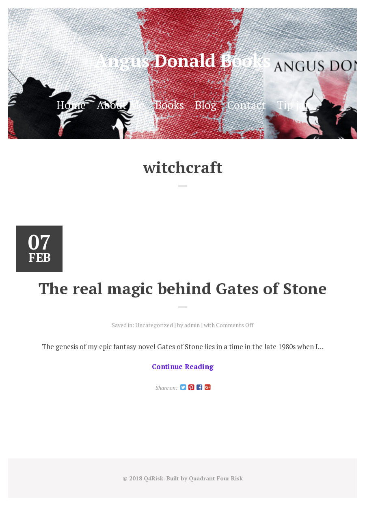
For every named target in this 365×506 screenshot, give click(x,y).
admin (192, 325)
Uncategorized (154, 325)
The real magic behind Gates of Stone (183, 288)
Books (169, 105)
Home (71, 105)
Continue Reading (183, 366)
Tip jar (293, 105)
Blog (205, 105)
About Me (120, 105)
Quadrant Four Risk (216, 478)
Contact (246, 105)
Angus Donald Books (183, 60)
